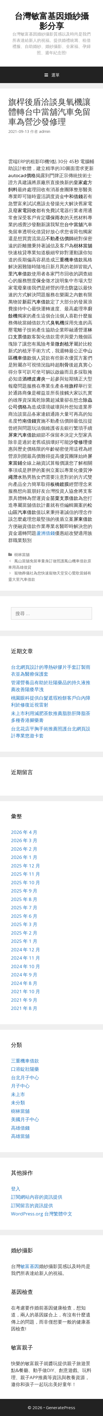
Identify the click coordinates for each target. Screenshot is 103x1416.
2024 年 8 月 (24, 983)
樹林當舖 (22, 554)
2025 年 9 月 (24, 891)
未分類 (18, 1102)
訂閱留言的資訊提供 (32, 1205)
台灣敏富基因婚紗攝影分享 (52, 20)
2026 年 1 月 (24, 857)
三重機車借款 (25, 1061)
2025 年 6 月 (24, 916)
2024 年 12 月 (25, 949)
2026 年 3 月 (24, 840)
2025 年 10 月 (25, 882)
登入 (15, 1188)
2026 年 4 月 (24, 832)
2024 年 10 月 (25, 966)
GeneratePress (60, 1407)
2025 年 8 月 (24, 899)
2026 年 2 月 (24, 849)
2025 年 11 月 (25, 874)
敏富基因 (29, 1266)
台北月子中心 (25, 1077)
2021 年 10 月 (25, 991)
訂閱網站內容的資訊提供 (36, 1197)
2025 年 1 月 (24, 941)
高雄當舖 (20, 1136)
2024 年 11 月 (25, 958)
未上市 (18, 1094)
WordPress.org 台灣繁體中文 (41, 1213)
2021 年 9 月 (24, 1000)
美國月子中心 (25, 1119)
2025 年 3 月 (24, 924)
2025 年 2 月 (24, 933)
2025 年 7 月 (24, 907)
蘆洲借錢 (45, 533)
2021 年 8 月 (24, 1008)
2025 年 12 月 (25, 865)
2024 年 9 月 (24, 974)
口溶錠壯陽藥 (25, 1069)
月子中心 (20, 1086)
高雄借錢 (20, 1128)
